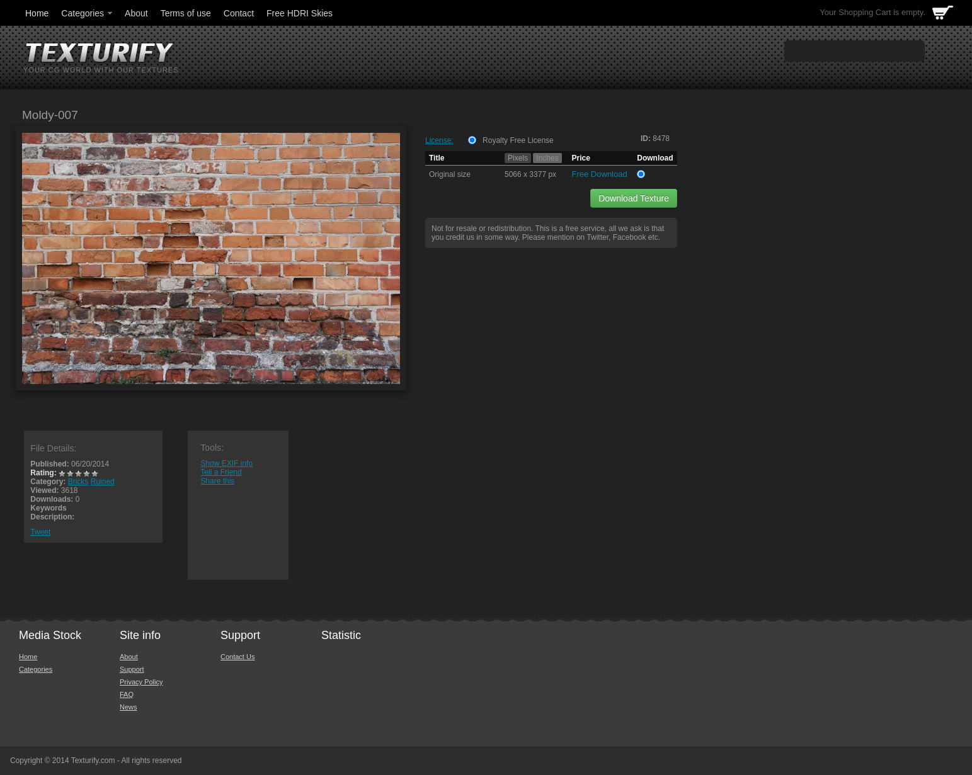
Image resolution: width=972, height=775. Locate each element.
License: (439, 140)
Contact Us (237, 656)
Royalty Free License (518, 140)
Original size (450, 174)
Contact (239, 13)
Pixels (518, 158)
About (136, 13)
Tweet (40, 532)
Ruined (103, 481)
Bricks (78, 481)
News (128, 707)
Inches (547, 158)
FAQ (127, 694)
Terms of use (186, 13)
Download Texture (633, 198)
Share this (217, 481)
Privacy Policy (141, 682)
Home (37, 13)
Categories (87, 13)
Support (132, 669)
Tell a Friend (220, 472)
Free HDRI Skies (299, 13)
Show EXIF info (226, 463)
